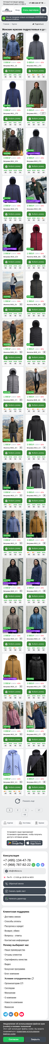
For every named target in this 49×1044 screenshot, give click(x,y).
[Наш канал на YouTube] (21, 1014)
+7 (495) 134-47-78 (17, 860)
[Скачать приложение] (15, 842)
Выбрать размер (13, 71)
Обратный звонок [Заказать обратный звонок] (16, 884)
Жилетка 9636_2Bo (34, 257)
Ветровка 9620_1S (33, 639)
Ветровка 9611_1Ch (11, 161)
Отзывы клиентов (13, 955)
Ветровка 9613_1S (10, 543)
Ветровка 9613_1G (34, 543)
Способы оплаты (13, 921)
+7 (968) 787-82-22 (17, 864)
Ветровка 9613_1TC (34, 496)
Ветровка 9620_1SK (11, 639)
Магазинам (10, 993)
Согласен (13, 1039)
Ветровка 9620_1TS (34, 591)
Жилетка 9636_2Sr (10, 304)
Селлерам (10, 988)
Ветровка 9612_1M (10, 734)
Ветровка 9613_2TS (34, 782)
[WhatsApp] (34, 865)
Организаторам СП (14, 983)
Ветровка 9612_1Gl (11, 782)
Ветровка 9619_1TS (11, 209)
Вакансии (9, 1007)
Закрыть (35, 1039)
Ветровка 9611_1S (10, 66)
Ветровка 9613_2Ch (34, 687)
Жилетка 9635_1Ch (34, 352)
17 (39, 810)
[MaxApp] (43, 865)
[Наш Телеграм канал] (5, 1014)
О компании (10, 997)
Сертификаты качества (16, 959)
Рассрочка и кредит (14, 926)
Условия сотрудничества (19, 978)
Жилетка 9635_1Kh (11, 448)
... (32, 810)
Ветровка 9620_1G (10, 687)
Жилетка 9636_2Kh (34, 304)
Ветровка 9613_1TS (11, 496)
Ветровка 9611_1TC (34, 66)
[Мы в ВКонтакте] (11, 1014)
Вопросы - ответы (13, 935)
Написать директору (17, 899)
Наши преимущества (15, 950)
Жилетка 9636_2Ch (11, 352)
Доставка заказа (13, 916)
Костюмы (26, 823)
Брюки (41, 823)
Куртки (10, 823)
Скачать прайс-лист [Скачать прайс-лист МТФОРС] (17, 891)
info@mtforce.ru (15, 871)
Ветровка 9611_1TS (11, 113)
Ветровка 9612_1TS (34, 734)
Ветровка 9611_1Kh (34, 113)
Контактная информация (17, 940)
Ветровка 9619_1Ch (11, 257)
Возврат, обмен (12, 931)
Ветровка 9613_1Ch (34, 448)
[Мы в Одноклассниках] (16, 1014)
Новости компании (14, 1002)
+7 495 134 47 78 (37, 3)
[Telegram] (38, 865)
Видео (8, 964)
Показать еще (24, 801)
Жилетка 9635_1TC (11, 400)
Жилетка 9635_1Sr (34, 400)
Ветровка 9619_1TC (34, 161)
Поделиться (39, 24)
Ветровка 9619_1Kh (34, 209)
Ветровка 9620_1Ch (11, 591)
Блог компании (12, 973)
